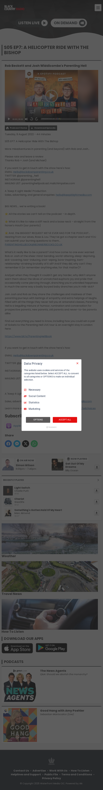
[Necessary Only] (77, 363)
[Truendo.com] (51, 427)
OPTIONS (38, 419)
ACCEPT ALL (65, 419)
